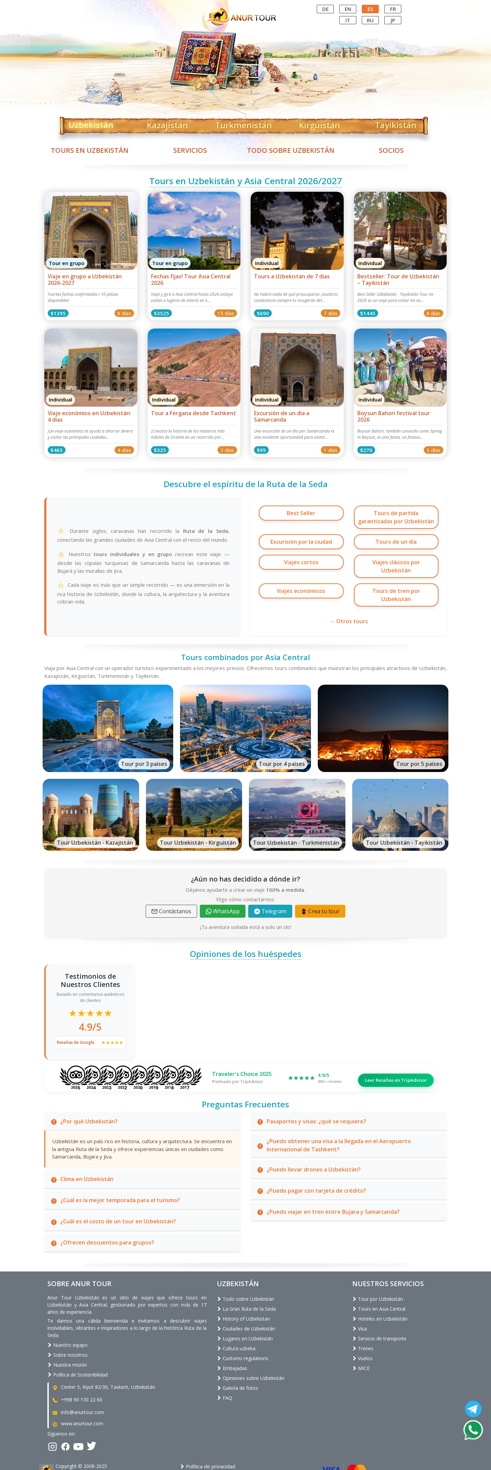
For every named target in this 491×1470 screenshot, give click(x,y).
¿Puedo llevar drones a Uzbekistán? (308, 1143)
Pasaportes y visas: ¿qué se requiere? (311, 1095)
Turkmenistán (243, 123)
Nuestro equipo (67, 1319)
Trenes (362, 1322)
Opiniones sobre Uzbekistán (250, 1352)
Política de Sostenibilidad (77, 1348)
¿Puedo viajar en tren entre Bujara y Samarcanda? (328, 1185)
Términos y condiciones (210, 1447)
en (348, 8)
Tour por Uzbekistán (377, 1272)
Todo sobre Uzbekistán (290, 150)
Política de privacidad (207, 1440)
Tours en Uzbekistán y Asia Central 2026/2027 (245, 181)
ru (370, 20)
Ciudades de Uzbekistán (246, 1302)
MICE (361, 1342)
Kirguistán (319, 123)
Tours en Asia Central (378, 1282)
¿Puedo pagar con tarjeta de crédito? (311, 1164)
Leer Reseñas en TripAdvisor (396, 1051)
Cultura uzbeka (236, 1322)
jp (393, 20)
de (325, 8)
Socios (391, 150)
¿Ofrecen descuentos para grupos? (102, 1216)
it (347, 20)
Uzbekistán (91, 123)
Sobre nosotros (67, 1329)
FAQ (224, 1371)
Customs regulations (242, 1332)
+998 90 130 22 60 (76, 1373)
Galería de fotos (237, 1361)
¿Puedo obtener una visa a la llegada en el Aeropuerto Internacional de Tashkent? (333, 1119)
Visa (359, 1302)
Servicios (190, 150)
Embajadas (232, 1342)
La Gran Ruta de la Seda (246, 1282)
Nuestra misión (67, 1339)
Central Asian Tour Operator (245, 6)
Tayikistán (395, 123)
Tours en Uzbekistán (90, 150)
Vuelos (362, 1332)
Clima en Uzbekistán (82, 1153)
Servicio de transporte (379, 1312)
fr (393, 8)
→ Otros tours (348, 595)
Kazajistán (167, 123)
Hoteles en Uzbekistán (379, 1292)
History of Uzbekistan (243, 1292)
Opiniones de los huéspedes (245, 927)
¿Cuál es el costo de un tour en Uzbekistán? (113, 1195)
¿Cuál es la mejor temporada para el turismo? (115, 1174)
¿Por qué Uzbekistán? (84, 1095)
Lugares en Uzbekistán (245, 1312)
